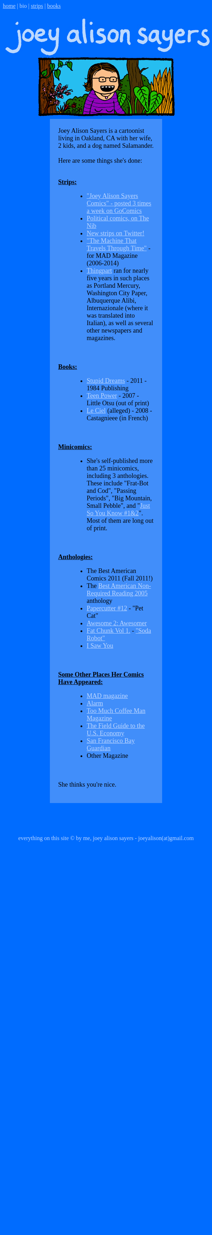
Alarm (95, 703)
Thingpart (99, 270)
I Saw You (100, 645)
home (9, 6)
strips (37, 6)
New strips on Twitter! (115, 233)
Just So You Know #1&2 (118, 509)
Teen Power (102, 395)
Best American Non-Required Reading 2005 (119, 589)
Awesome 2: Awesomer (117, 623)
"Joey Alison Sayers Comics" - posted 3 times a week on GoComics (119, 203)
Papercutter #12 (107, 608)
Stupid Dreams (106, 380)
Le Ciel (96, 410)
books (54, 6)
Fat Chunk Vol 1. (108, 630)
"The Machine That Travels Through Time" (116, 244)
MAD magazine (107, 695)
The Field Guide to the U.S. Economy (116, 729)
